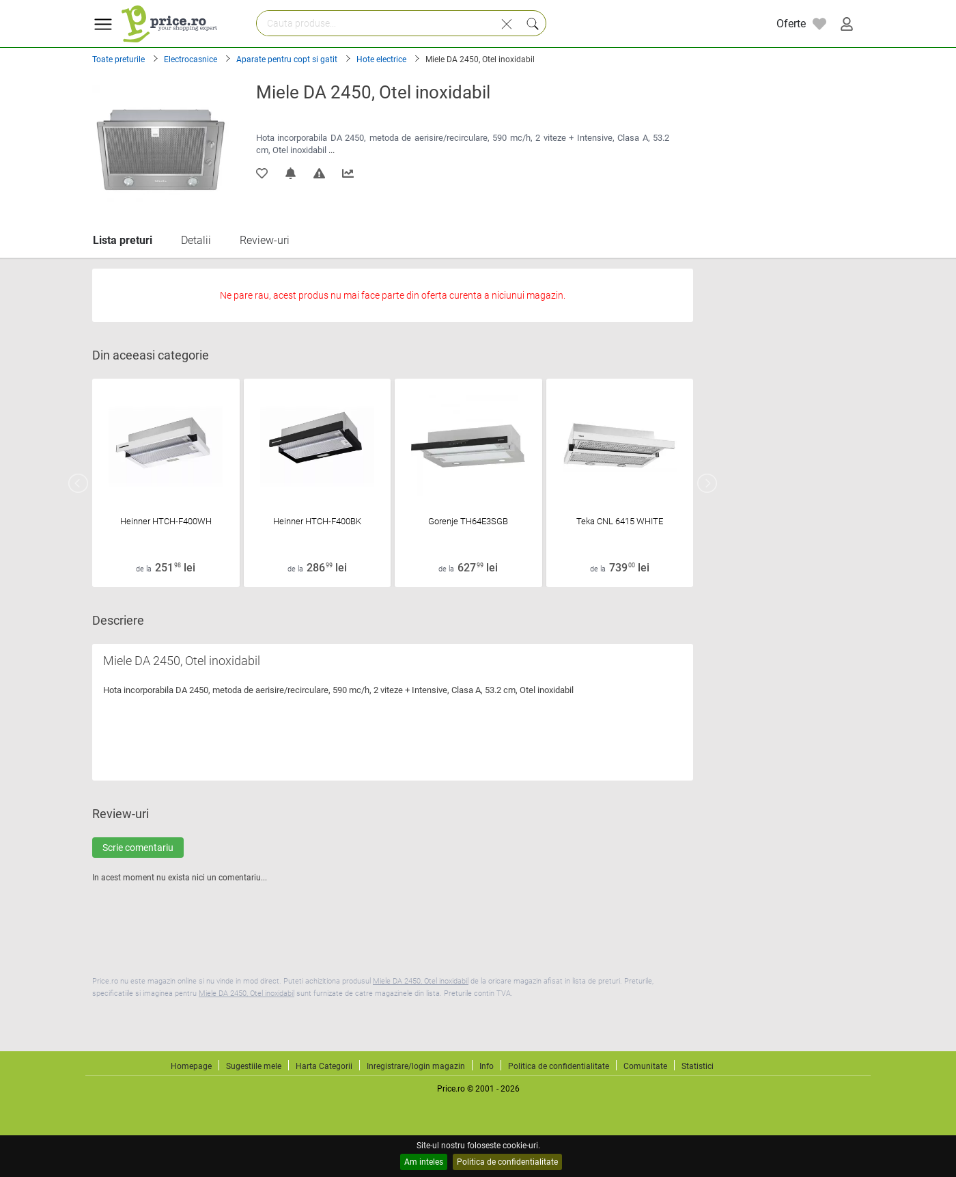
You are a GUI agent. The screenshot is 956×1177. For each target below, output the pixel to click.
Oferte (791, 23)
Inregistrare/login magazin (416, 1066)
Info (486, 1066)
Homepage (191, 1066)
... (331, 150)
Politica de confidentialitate (507, 1162)
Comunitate (645, 1066)
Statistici (697, 1066)
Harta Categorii (324, 1066)
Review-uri (265, 240)
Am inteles (423, 1162)
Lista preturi (122, 240)
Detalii (196, 240)
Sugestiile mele (253, 1066)
